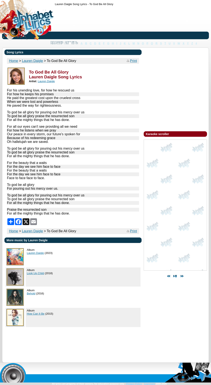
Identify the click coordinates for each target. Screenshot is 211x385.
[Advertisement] (68, 23)
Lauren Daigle (32, 231)
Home (13, 231)
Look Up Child (35, 273)
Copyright (149, 383)
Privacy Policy (134, 383)
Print (133, 61)
